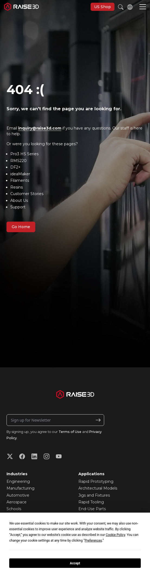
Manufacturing (20, 488)
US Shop (102, 6)
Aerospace (17, 502)
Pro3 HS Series (24, 153)
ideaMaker (20, 173)
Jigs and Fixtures (94, 495)
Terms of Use (70, 432)
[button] (142, 7)
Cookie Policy (115, 535)
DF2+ (15, 167)
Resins (16, 187)
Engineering (18, 481)
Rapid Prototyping (95, 481)
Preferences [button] (93, 540)
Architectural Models (97, 488)
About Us (19, 200)
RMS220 (18, 160)
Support (17, 207)
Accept (75, 563)
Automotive (18, 495)
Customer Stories (26, 193)
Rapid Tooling (91, 502)
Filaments (19, 180)
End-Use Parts (92, 508)
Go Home (21, 226)
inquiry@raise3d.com (39, 128)
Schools (14, 508)
